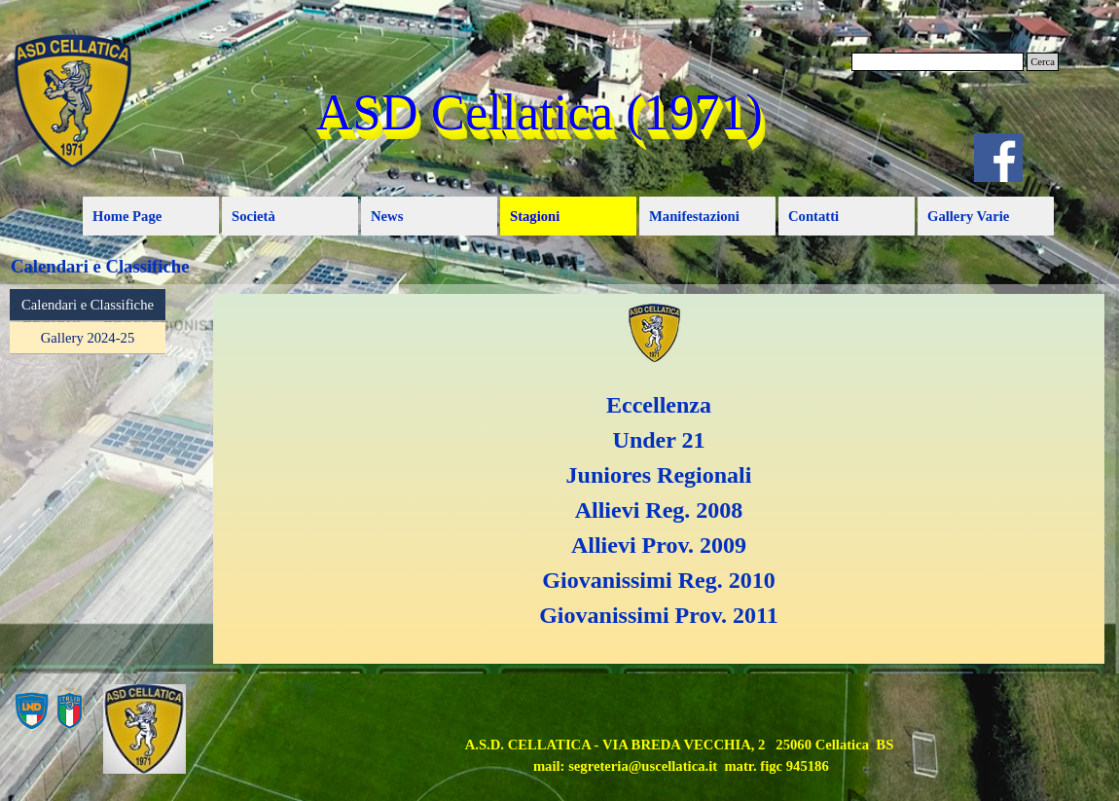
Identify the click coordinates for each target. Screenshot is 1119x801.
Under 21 (659, 440)
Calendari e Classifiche (87, 304)
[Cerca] (937, 62)
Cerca (1042, 61)
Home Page (127, 216)
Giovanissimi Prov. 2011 (658, 615)
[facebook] (998, 157)
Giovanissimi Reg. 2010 (658, 580)
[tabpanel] (659, 479)
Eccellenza (658, 405)
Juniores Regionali (659, 475)
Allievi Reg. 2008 (659, 510)
